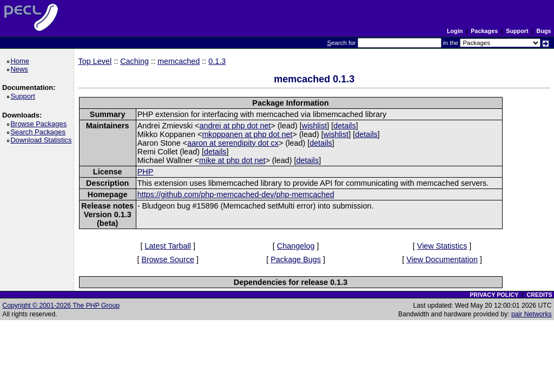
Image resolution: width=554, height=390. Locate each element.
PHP (145, 171)
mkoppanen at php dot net (247, 134)
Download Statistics (43, 140)
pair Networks (531, 314)
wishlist (314, 125)
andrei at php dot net (235, 125)
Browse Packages (40, 124)
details (344, 125)
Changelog (296, 246)
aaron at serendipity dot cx (233, 143)
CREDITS (539, 294)
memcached (178, 61)
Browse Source (167, 259)
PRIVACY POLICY (494, 294)
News (21, 69)
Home (21, 61)
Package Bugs (296, 259)
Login (455, 31)
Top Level (95, 61)
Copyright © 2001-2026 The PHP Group (61, 305)
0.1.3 (217, 61)
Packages (484, 31)
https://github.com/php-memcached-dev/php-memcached (235, 194)
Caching (134, 61)
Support (517, 31)
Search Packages (39, 132)
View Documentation (442, 259)
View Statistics (442, 246)
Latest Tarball (168, 246)
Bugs (544, 31)
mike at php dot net (232, 160)
